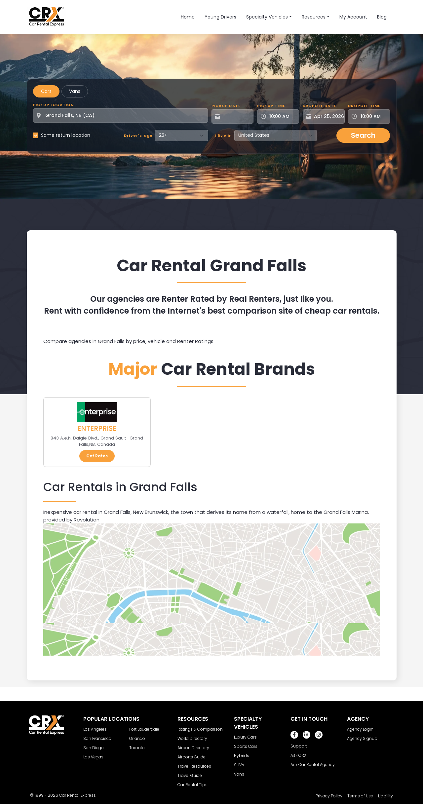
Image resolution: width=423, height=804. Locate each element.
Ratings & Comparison (200, 729)
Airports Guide (191, 757)
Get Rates (97, 456)
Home (188, 17)
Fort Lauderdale (144, 729)
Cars (46, 91)
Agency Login (360, 729)
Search (363, 135)
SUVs (239, 765)
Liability (385, 796)
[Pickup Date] (236, 116)
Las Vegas (93, 757)
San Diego (93, 747)
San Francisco (97, 738)
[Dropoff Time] (373, 116)
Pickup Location (53, 104)
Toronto (137, 747)
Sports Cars (245, 746)
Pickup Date (226, 105)
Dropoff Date (319, 105)
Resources (314, 17)
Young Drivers (220, 17)
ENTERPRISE (96, 428)
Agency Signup (362, 738)
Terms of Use (360, 796)
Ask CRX (298, 755)
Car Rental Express (77, 795)
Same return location (65, 135)
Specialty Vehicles (267, 17)
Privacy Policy (329, 796)
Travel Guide (189, 775)
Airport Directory (193, 747)
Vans (74, 91)
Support (298, 746)
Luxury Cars (245, 737)
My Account (353, 17)
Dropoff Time (364, 105)
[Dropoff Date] (327, 116)
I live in (223, 135)
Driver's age (138, 135)
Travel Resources (194, 766)
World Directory (192, 738)
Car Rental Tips (192, 784)
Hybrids (241, 755)
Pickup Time (271, 105)
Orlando (137, 738)
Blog (382, 17)
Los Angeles (95, 729)
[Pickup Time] (282, 116)
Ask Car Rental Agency (312, 764)
